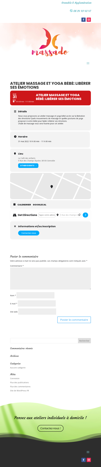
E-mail (13, 303)
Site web (14, 312)
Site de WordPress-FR (19, 390)
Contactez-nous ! (50, 428)
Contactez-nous (28, 233)
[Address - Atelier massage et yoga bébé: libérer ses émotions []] (46, 215)
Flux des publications (19, 382)
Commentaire (17, 266)
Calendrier (24, 204)
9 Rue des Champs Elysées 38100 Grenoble (36, 160)
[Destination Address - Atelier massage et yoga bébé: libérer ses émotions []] (70, 215)
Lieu (20, 154)
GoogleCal (39, 204)
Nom (13, 295)
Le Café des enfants (26, 158)
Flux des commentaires (20, 386)
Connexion (14, 378)
